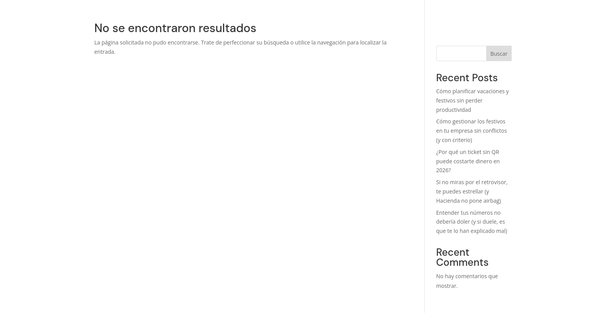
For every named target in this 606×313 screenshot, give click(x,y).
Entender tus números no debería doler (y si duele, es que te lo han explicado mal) (471, 222)
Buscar (499, 53)
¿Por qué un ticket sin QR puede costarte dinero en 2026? (468, 161)
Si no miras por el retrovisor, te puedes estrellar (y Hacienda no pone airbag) (472, 191)
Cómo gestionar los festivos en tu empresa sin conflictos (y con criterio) (471, 131)
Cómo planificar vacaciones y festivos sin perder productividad (472, 100)
